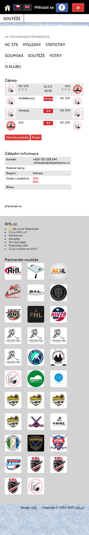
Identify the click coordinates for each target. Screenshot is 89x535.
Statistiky (55, 44)
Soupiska (14, 55)
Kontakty (14, 239)
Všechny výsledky (17, 137)
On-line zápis (17, 242)
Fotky (55, 55)
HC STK (11, 44)
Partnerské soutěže (21, 259)
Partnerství (16, 235)
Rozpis (36, 137)
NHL (35, 182)
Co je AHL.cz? (18, 232)
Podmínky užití (18, 245)
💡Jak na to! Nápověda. (24, 229)
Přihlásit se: (44, 7)
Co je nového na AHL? (23, 249)
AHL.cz (79, 507)
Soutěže (11, 18)
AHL (34, 507)
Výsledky (32, 44)
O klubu (13, 66)
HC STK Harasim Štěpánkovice (27, 37)
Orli (67, 86)
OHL (36, 178)
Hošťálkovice (27, 98)
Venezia (24, 110)
